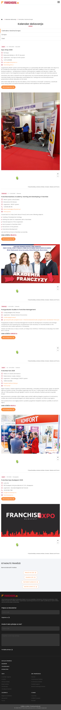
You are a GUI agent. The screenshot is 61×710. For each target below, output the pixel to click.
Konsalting (5, 669)
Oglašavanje (5, 666)
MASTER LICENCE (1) (30, 586)
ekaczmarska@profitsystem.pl (12, 209)
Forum (3, 700)
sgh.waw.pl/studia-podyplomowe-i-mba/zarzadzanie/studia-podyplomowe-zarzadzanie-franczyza (31, 320)
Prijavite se (6, 617)
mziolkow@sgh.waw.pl (10, 317)
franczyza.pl (7, 385)
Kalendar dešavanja (10, 19)
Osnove (33, 677)
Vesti (3, 673)
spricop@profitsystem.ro (10, 62)
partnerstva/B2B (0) (30, 582)
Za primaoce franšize (36, 679)
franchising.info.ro (9, 65)
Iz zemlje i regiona (6, 677)
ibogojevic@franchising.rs (11, 383)
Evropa (4, 35)
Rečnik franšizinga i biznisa (38, 686)
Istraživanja (5, 686)
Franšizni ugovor (35, 684)
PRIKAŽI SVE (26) (30, 572)
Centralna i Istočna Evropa (25, 19)
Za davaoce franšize (36, 681)
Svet (3, 38)
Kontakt (33, 700)
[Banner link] (30, 11)
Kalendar (4, 663)
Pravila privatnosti (35, 706)
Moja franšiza (5, 684)
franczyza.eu (7, 211)
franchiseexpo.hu (8, 495)
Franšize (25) (30, 577)
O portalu (33, 695)
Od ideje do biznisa (6, 689)
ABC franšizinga (36, 673)
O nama (33, 692)
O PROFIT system (35, 698)
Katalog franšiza (7, 661)
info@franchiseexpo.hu (10, 492)
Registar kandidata (7, 695)
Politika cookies (25, 706)
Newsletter (4, 698)
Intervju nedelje (6, 681)
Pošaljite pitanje (7, 649)
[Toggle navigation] (58, 2)
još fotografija (51, 450)
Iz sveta (4, 679)
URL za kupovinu (8, 87)
